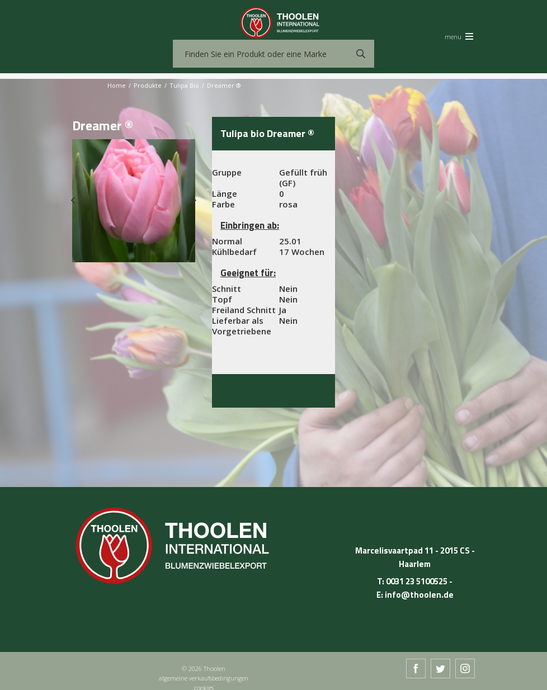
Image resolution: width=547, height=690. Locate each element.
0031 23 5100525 (416, 581)
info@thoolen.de (419, 594)
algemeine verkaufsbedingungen (203, 678)
